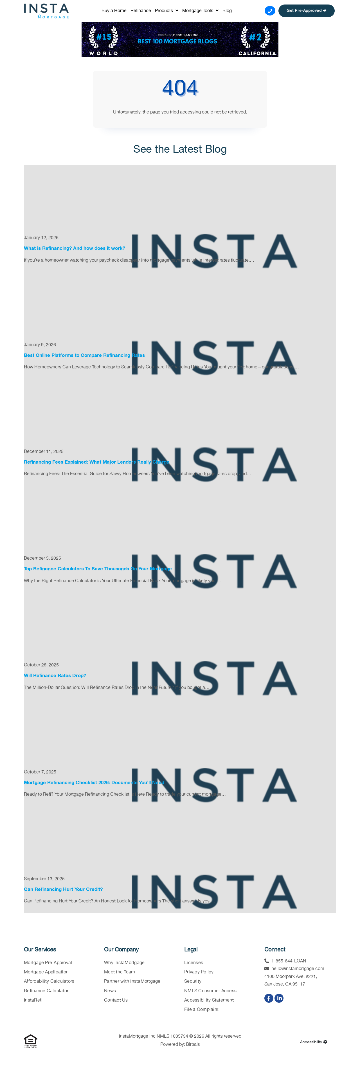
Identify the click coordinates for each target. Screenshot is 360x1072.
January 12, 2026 (41, 238)
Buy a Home (114, 10)
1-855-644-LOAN (288, 961)
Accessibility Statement (209, 1000)
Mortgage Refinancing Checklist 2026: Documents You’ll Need (94, 783)
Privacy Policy (199, 972)
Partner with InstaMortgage (132, 982)
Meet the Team (119, 972)
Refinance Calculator (46, 991)
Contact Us (116, 1000)
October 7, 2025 (40, 772)
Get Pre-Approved (307, 11)
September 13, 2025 (44, 879)
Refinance (140, 10)
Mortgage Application (46, 972)
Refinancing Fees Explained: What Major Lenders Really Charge (96, 462)
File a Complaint (201, 1010)
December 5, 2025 (42, 558)
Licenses (193, 963)
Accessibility (313, 1043)
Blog (227, 10)
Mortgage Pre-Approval (48, 963)
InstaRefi (33, 1000)
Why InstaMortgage (124, 963)
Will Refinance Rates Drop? (55, 676)
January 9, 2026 (40, 345)
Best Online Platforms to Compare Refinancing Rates (84, 355)
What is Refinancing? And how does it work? (74, 249)
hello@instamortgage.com (297, 969)
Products (166, 10)
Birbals (193, 1044)
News (110, 991)
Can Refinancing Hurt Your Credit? (63, 889)
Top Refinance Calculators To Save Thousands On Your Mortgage (98, 569)
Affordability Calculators (49, 982)
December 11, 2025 (44, 452)
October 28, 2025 (41, 665)
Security (192, 982)
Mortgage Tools (200, 10)
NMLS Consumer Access (210, 991)
